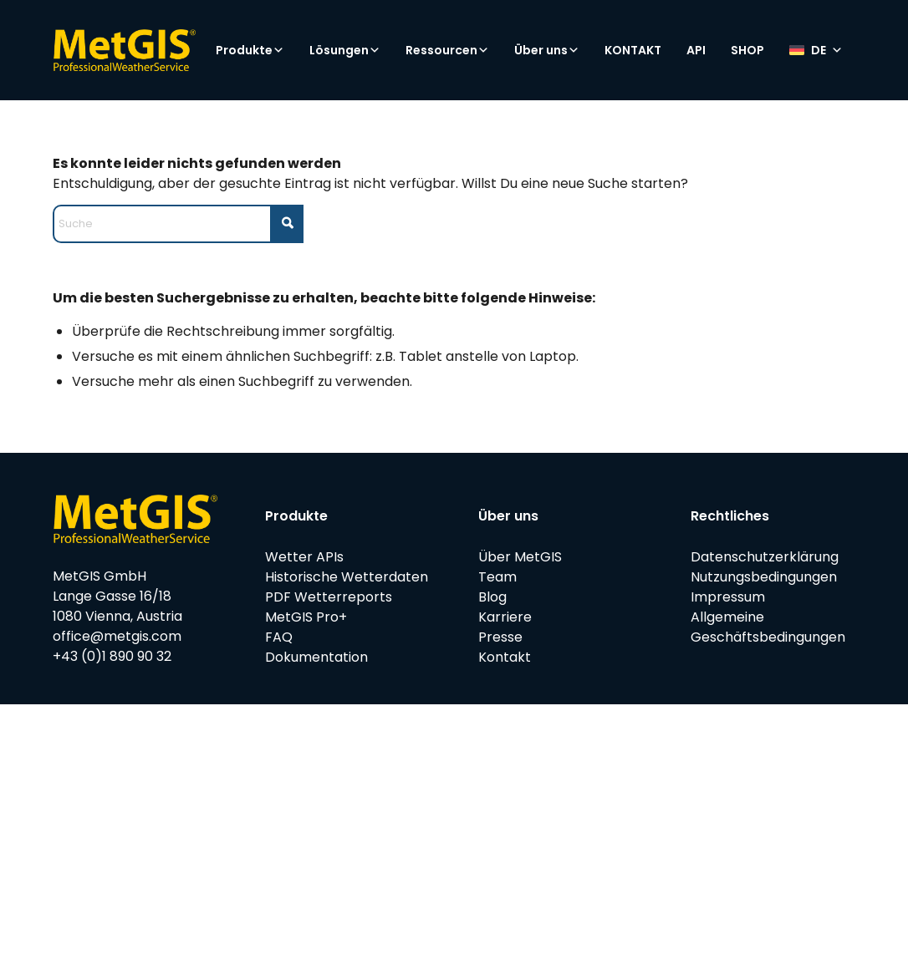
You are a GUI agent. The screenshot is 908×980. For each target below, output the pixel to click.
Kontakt (504, 657)
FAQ (279, 637)
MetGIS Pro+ (306, 617)
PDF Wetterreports (328, 597)
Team (497, 576)
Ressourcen (447, 50)
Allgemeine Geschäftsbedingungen (768, 627)
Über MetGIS (520, 556)
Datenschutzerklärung (765, 556)
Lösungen (344, 50)
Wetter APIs (304, 556)
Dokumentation (316, 657)
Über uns (546, 50)
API (696, 50)
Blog (492, 597)
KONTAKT (632, 50)
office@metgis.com (117, 636)
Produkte (250, 50)
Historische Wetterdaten (346, 576)
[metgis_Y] (124, 50)
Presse (500, 637)
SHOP (747, 50)
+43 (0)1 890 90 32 (112, 656)
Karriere (505, 617)
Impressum (728, 597)
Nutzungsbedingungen (764, 576)
